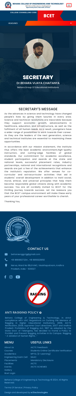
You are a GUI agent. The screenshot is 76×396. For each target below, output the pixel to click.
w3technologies (39, 392)
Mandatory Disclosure (42, 360)
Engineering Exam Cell (15, 357)
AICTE (34, 363)
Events (7, 367)
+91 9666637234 (20, 259)
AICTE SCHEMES (39, 367)
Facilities (8, 363)
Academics (10, 354)
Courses (8, 351)
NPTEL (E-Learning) (41, 354)
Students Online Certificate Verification (51, 351)
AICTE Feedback (39, 347)
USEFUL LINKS (41, 342)
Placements (10, 360)
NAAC (34, 357)
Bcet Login (9, 373)
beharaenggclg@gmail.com (25, 254)
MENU (9, 342)
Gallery (8, 370)
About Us (9, 347)
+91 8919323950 (37, 259)
